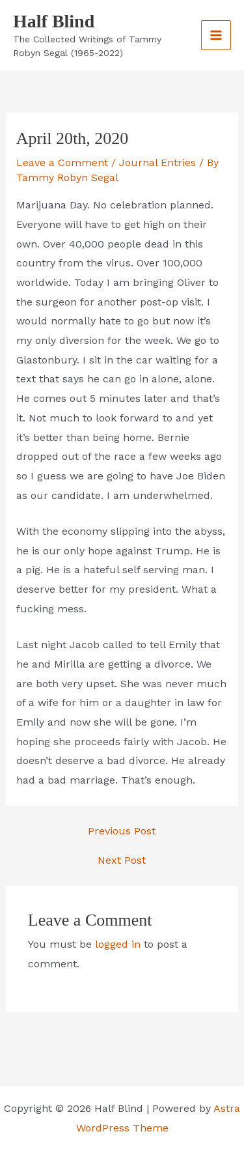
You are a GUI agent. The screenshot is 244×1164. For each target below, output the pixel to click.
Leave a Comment (62, 162)
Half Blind (53, 21)
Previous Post (122, 831)
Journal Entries (157, 162)
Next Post (122, 860)
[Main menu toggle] (216, 35)
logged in (118, 944)
